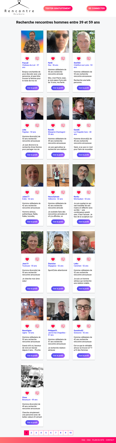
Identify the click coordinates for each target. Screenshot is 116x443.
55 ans (34, 266)
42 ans (31, 199)
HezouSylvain (53, 197)
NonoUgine (27, 330)
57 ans (51, 335)
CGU (89, 440)
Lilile (24, 130)
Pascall (25, 63)
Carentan (77, 266)
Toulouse (26, 266)
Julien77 (26, 197)
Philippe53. (52, 330)
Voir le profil (32, 88)
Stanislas (52, 264)
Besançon (26, 400)
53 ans (33, 132)
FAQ (83, 440)
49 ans (35, 400)
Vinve (24, 397)
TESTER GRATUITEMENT (58, 8)
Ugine (24, 333)
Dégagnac (52, 266)
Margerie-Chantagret (56, 132)
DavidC (77, 130)
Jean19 (25, 264)
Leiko (76, 264)
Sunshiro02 (78, 330)
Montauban (78, 199)
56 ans (55, 65)
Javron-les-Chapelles (56, 333)
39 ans (51, 134)
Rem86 (51, 130)
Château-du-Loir (28, 65)
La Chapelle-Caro (81, 132)
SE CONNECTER (97, 8)
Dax (49, 65)
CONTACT (110, 440)
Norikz (76, 197)
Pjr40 (50, 63)
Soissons (77, 333)
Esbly (24, 199)
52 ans (87, 199)
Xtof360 (77, 63)
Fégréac (25, 132)
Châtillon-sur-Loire (81, 65)
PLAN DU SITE (98, 440)
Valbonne (52, 199)
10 (70, 433)
